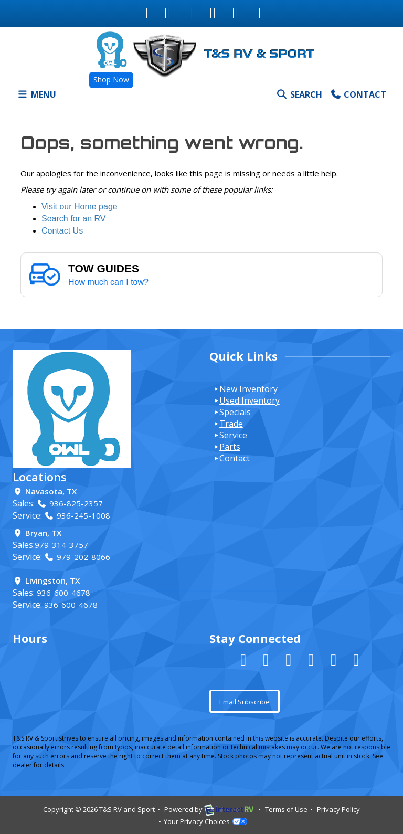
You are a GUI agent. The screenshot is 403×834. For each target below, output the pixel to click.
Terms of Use (286, 809)
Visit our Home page (79, 206)
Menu (38, 96)
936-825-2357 (70, 503)
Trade (231, 423)
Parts (229, 446)
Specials (235, 412)
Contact (358, 96)
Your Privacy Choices (205, 821)
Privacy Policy (338, 809)
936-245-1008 (77, 515)
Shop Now (111, 80)
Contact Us (62, 230)
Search (298, 96)
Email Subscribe (244, 701)
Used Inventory (249, 400)
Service (233, 435)
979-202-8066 (77, 557)
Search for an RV (73, 218)
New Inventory (248, 389)
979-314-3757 (61, 545)
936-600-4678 (63, 592)
